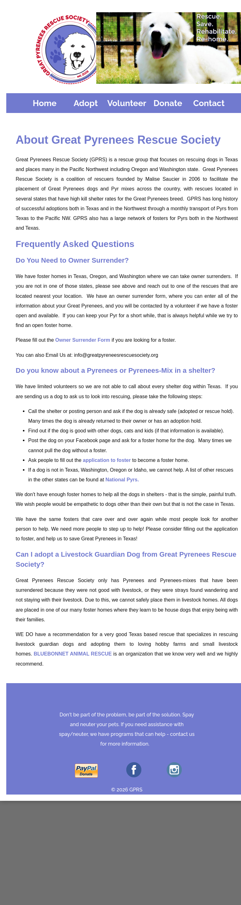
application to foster (107, 460)
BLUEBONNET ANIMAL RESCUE (73, 653)
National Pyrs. (122, 479)
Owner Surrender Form (82, 340)
